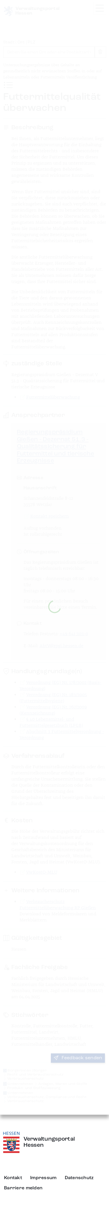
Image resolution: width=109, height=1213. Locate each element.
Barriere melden (23, 1188)
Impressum (43, 1178)
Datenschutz (79, 1178)
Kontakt (13, 1178)
